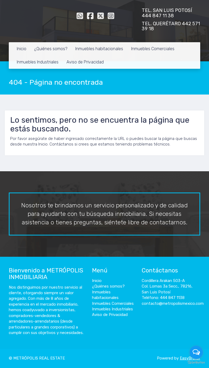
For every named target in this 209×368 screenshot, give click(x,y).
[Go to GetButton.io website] (196, 362)
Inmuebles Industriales (37, 62)
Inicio (21, 48)
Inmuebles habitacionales (99, 48)
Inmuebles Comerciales (152, 48)
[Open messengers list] (196, 352)
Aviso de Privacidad (85, 62)
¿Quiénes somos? (50, 48)
